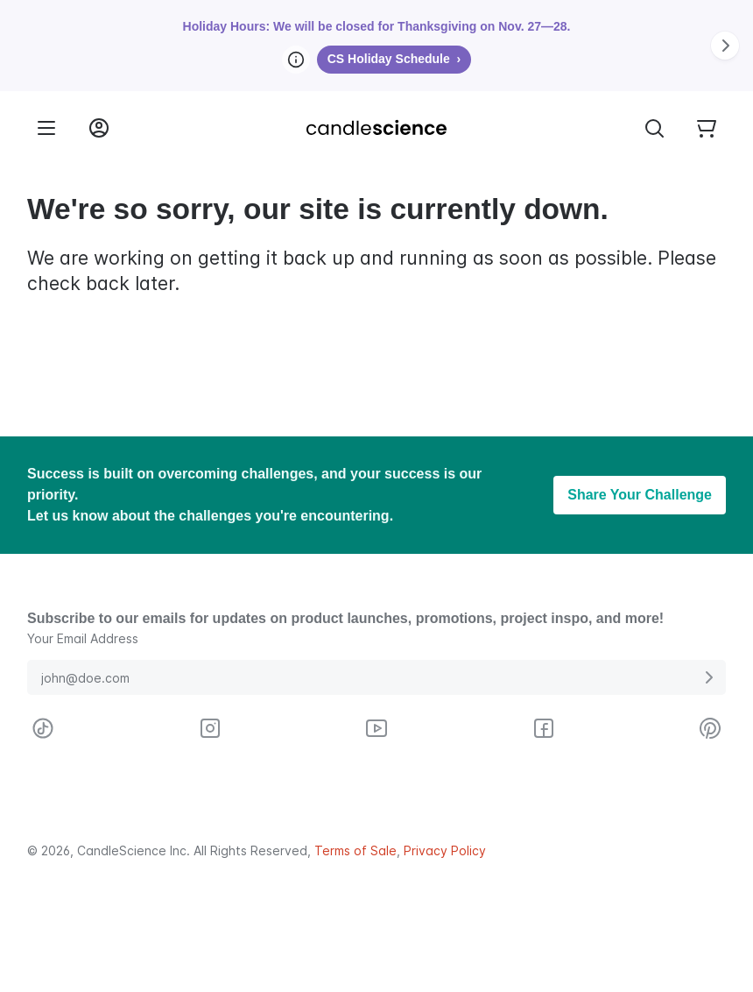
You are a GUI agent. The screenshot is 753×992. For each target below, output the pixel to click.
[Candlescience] (376, 128)
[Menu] (46, 128)
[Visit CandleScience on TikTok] (43, 728)
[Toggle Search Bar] (654, 128)
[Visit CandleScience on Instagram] (210, 728)
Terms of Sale (355, 850)
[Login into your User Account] (99, 128)
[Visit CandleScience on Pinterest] (710, 728)
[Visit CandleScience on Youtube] (376, 728)
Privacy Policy (445, 850)
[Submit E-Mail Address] (708, 677)
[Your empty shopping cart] (706, 128)
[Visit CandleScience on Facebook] (543, 728)
